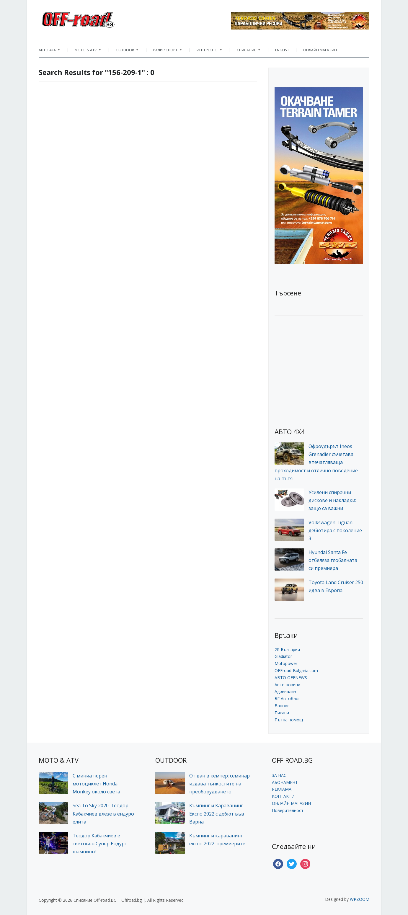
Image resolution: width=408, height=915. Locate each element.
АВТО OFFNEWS (291, 677)
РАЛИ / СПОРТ (164, 51)
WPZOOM (359, 899)
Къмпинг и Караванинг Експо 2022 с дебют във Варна (216, 813)
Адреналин (285, 691)
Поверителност (287, 810)
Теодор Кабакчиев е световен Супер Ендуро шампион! (100, 843)
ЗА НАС (279, 775)
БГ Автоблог (287, 698)
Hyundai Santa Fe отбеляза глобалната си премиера (333, 560)
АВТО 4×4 (49, 51)
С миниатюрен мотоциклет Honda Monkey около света (96, 783)
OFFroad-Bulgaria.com (296, 670)
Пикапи (282, 712)
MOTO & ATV (85, 51)
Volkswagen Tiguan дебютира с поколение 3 (335, 530)
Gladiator (283, 656)
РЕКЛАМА (281, 789)
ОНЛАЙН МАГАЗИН (320, 50)
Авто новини (287, 684)
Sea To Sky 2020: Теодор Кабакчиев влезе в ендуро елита (103, 813)
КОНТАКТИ (283, 796)
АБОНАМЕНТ (285, 782)
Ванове (282, 705)
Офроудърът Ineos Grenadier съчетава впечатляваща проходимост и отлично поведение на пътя (316, 462)
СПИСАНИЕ (245, 51)
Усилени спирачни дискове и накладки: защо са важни (332, 500)
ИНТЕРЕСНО (206, 51)
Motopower (286, 663)
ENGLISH (282, 50)
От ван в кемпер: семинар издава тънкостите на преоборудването (219, 783)
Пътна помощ (289, 720)
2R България (287, 649)
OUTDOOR (124, 51)
